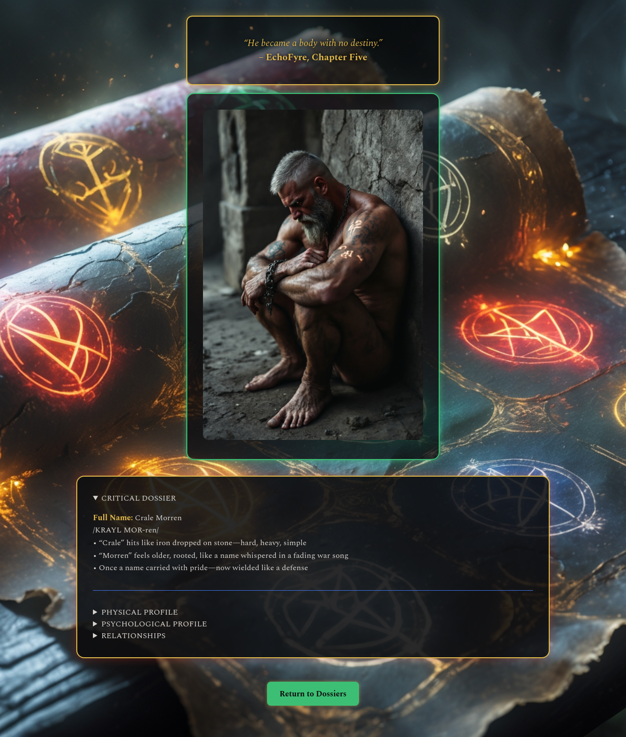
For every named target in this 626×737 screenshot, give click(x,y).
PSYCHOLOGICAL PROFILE (154, 624)
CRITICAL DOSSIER (138, 498)
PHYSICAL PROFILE (139, 612)
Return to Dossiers (312, 694)
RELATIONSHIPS (133, 636)
